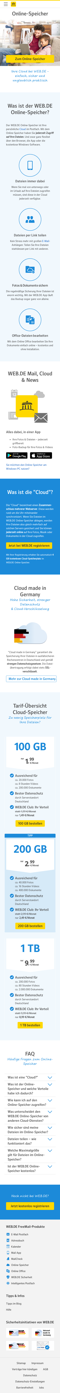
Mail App (16, 1252)
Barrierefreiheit (24, 1387)
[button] (30, 59)
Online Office (18, 1271)
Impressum (38, 1363)
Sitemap (21, 1363)
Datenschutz (30, 1375)
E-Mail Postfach (19, 1234)
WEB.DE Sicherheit (21, 1277)
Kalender (16, 1246)
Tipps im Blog (13, 1303)
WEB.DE (13, 4)
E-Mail (45, 241)
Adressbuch (17, 1240)
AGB (45, 1369)
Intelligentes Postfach (23, 1283)
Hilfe (8, 1309)
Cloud (22, 129)
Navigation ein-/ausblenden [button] (5, 4)
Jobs (41, 1387)
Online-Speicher (20, 1265)
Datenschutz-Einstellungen (30, 1381)
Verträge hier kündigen (24, 1369)
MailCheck (17, 1258)
